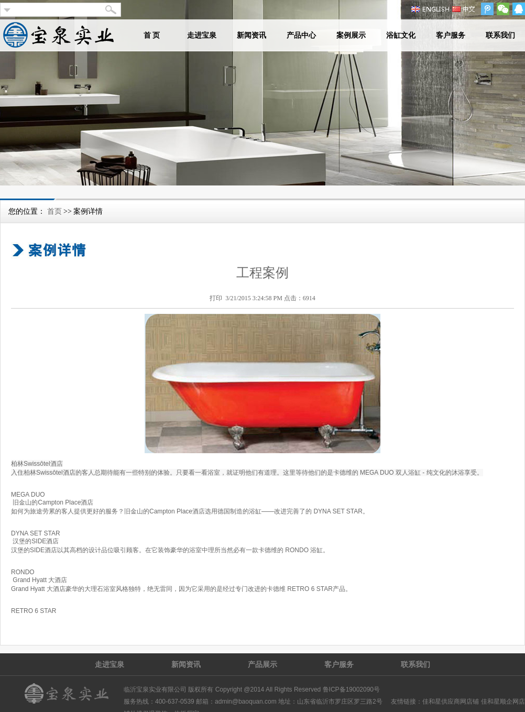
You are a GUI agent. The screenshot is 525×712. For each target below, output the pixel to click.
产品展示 (262, 664)
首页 (54, 211)
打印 (216, 298)
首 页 (152, 35)
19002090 (360, 689)
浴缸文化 (400, 35)
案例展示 (351, 35)
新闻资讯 (251, 35)
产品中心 (301, 35)
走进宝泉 (201, 35)
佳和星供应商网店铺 (450, 701)
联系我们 (500, 35)
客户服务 (450, 35)
